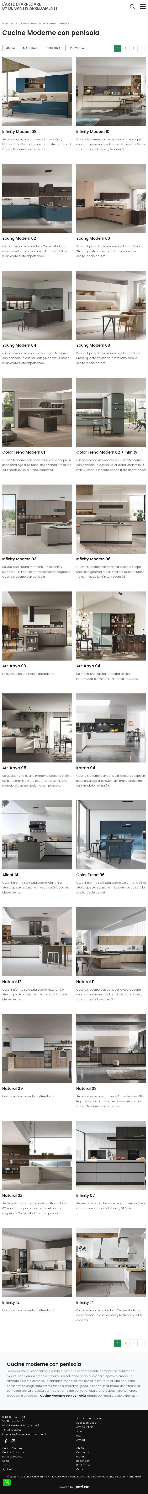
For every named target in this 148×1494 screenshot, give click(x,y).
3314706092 (14, 1430)
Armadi (80, 1440)
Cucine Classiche (13, 1452)
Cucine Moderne (27, 23)
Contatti (81, 1469)
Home (5, 23)
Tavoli (6, 1465)
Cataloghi (82, 1452)
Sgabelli (7, 1469)
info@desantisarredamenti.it (28, 1434)
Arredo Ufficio (84, 1427)
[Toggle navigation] (143, 6)
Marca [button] (10, 47)
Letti (78, 1435)
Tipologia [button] (53, 47)
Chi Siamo (82, 1448)
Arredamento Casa (88, 1418)
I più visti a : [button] (76, 47)
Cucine (13, 23)
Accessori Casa (86, 1423)
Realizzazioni (84, 1465)
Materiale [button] (30, 47)
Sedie (6, 1461)
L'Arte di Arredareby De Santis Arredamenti (29, 6)
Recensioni (83, 1461)
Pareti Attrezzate (12, 1456)
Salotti (80, 1431)
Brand (80, 1456)
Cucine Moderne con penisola (53, 23)
